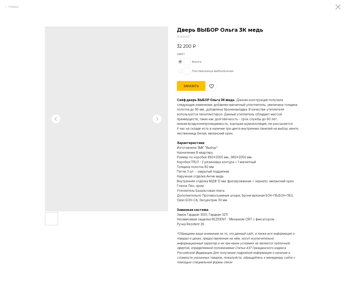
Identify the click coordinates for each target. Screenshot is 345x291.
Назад (13, 7)
